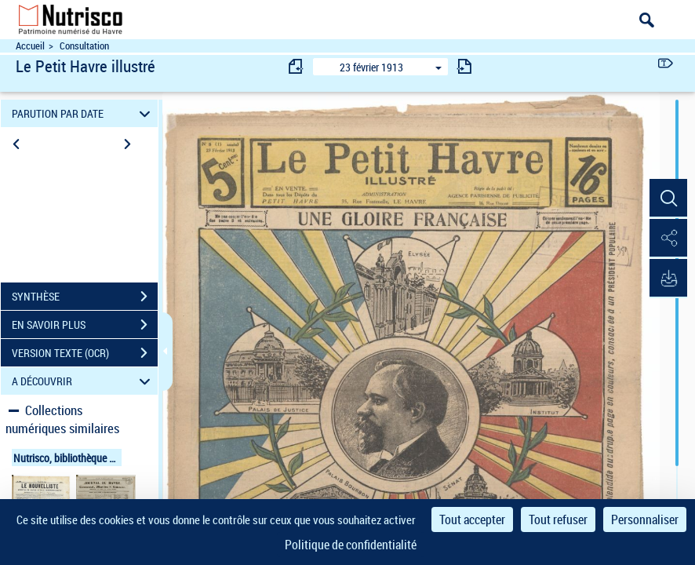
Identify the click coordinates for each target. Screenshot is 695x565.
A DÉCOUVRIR (83, 381)
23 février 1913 (371, 67)
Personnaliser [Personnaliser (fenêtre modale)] (645, 519)
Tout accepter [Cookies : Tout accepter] (472, 519)
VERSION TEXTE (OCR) (85, 353)
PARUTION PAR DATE (83, 113)
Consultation (84, 46)
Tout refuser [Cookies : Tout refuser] (558, 519)
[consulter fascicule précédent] (296, 66)
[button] (667, 198)
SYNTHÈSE (85, 297)
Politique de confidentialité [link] (351, 544)
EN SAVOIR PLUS (85, 325)
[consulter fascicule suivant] (464, 66)
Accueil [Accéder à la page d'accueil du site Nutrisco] (30, 46)
